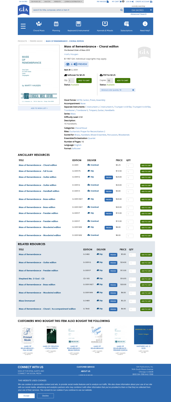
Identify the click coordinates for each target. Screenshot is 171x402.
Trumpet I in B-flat (123, 106)
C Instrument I (92, 106)
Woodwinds (124, 134)
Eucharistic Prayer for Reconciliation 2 (87, 131)
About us (85, 371)
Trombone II (82, 110)
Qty (65, 80)
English (77, 145)
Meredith (57, 1)
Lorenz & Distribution (73, 1)
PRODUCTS (22, 41)
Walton (47, 1)
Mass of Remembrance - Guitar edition (37, 177)
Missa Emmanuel (27, 301)
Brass (77, 134)
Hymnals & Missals (105, 26)
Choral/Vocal (81, 128)
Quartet (91, 138)
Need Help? (145, 26)
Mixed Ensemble (98, 134)
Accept (26, 396)
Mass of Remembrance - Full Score (35, 171)
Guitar (101, 110)
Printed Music (36, 41)
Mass (73, 113)
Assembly (100, 100)
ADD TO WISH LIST (39, 108)
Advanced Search (138, 14)
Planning (56, 26)
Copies (103, 80)
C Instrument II (106, 106)
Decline (45, 396)
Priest (92, 100)
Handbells (109, 110)
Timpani (93, 110)
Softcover (76, 148)
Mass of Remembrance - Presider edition (38, 213)
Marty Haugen (71, 54)
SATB (79, 100)
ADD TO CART (84, 80)
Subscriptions (126, 26)
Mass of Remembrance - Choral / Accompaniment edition (47, 309)
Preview (109, 177)
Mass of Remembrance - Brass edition (37, 199)
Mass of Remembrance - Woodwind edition (40, 227)
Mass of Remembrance (30, 254)
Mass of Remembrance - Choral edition (38, 165)
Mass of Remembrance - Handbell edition (39, 191)
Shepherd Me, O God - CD (31, 278)
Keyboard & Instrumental (78, 26)
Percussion (112, 134)
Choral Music (39, 26)
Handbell (85, 134)
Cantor (86, 100)
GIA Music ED (35, 1)
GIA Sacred (23, 1)
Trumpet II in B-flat (141, 106)
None (83, 103)
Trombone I (69, 110)
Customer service (85, 367)
